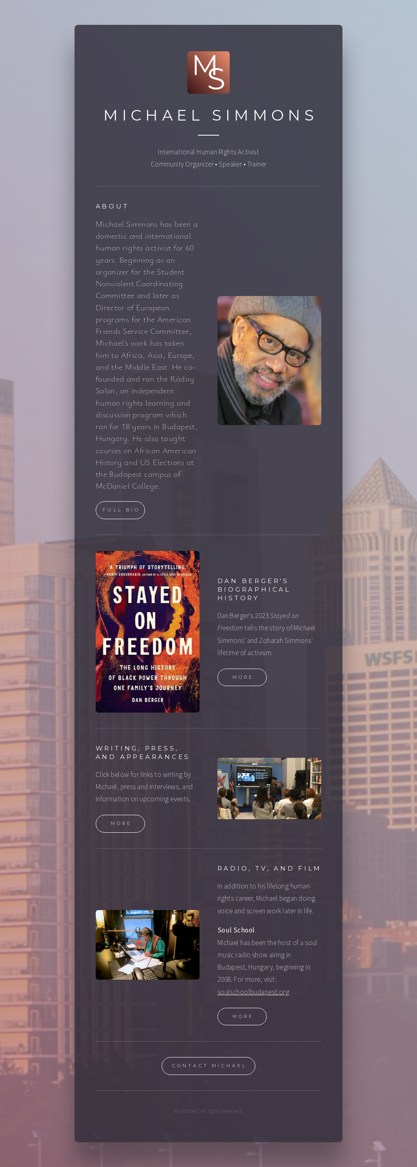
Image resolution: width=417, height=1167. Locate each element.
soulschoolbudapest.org (253, 992)
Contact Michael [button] (209, 1066)
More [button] (243, 677)
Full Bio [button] (121, 510)
